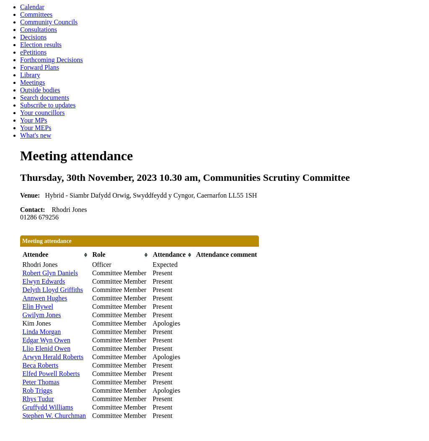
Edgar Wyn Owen (46, 340)
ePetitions (33, 52)
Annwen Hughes (45, 298)
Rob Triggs (38, 390)
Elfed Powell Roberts (51, 373)
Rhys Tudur (38, 398)
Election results (41, 44)
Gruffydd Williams (48, 407)
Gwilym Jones (42, 314)
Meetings (32, 82)
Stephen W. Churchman (54, 415)
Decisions (33, 37)
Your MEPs (35, 127)
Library (30, 74)
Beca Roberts (41, 365)
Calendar (32, 6)
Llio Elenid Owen (47, 348)
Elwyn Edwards (44, 281)
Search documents (44, 97)
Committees (36, 14)
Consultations (38, 29)
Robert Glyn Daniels (50, 273)
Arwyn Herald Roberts (53, 356)
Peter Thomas (41, 382)
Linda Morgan (42, 331)
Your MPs (33, 120)
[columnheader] (55, 255)
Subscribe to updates (47, 105)
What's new (35, 135)
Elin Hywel (38, 306)
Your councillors (42, 112)
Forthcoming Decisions (51, 59)
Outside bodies (40, 90)
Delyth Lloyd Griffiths (53, 289)
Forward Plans (39, 67)
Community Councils (49, 22)
